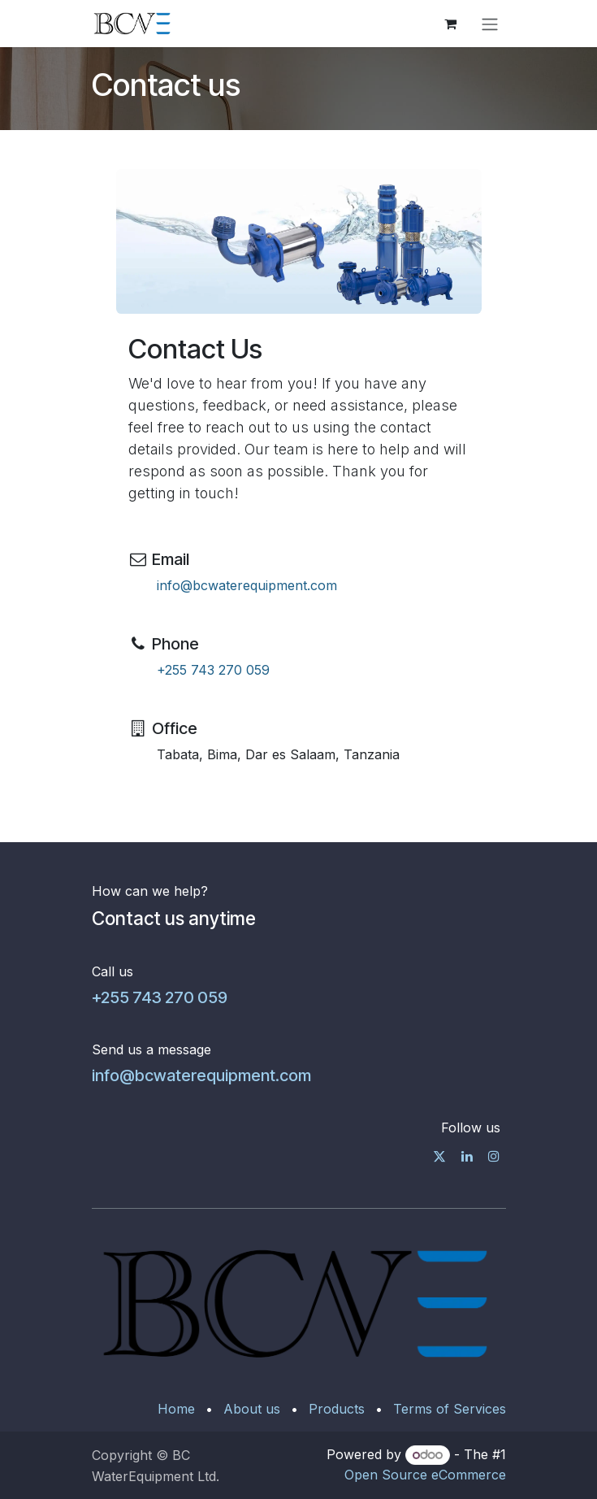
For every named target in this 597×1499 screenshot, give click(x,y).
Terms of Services (449, 1409)
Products (337, 1409)
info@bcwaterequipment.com (247, 585)
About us (251, 1409)
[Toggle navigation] (490, 24)
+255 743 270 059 (213, 670)
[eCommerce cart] (451, 23)
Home (176, 1409)
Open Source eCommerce (425, 1474)
